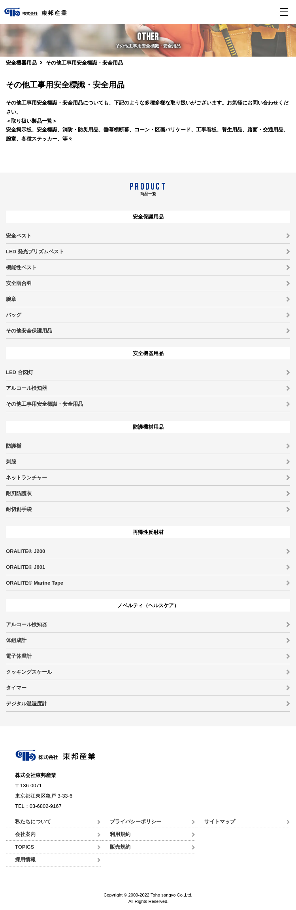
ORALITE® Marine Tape (34, 583)
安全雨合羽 (19, 283)
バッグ (13, 315)
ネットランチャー (26, 478)
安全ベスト (19, 236)
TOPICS (24, 847)
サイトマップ (219, 822)
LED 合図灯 (19, 372)
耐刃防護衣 (19, 493)
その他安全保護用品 (29, 331)
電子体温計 (19, 656)
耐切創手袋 (19, 509)
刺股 (11, 462)
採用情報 (25, 860)
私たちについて (33, 822)
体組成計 (16, 640)
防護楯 (13, 446)
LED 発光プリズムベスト (35, 252)
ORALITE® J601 (25, 567)
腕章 (11, 299)
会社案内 (25, 834)
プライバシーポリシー (135, 822)
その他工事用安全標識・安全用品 (44, 404)
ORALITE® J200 (25, 551)
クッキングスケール (29, 672)
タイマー (16, 688)
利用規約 (120, 834)
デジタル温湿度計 (26, 704)
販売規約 (120, 847)
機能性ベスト (21, 267)
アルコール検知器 (26, 388)
